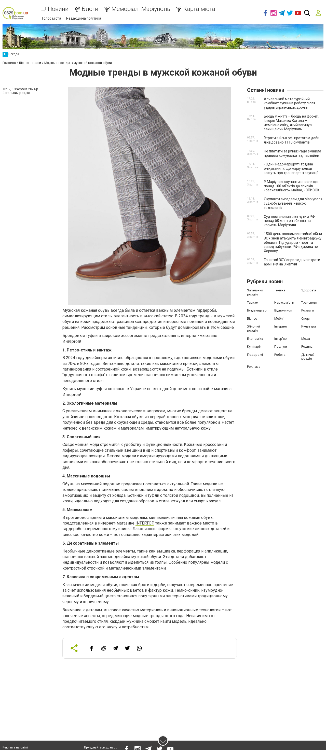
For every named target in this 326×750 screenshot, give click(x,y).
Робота (280, 355)
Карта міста (199, 9)
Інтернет (281, 326)
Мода (305, 339)
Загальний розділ (255, 292)
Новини (58, 9)
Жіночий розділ (253, 328)
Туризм (252, 302)
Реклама (253, 367)
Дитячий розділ (308, 357)
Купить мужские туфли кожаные (94, 388)
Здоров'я (308, 290)
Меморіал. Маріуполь (141, 9)
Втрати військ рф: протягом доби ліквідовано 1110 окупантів (291, 140)
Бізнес (252, 318)
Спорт (306, 318)
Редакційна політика (83, 18)
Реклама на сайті (15, 747)
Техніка (279, 290)
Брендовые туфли (80, 335)
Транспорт (309, 302)
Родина (307, 346)
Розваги (307, 310)
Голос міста (51, 18)
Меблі (278, 318)
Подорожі (255, 355)
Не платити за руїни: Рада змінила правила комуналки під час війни (292, 153)
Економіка (255, 339)
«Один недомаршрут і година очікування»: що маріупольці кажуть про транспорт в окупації (291, 168)
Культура (308, 326)
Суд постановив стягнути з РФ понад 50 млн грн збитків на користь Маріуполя (289, 221)
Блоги (90, 9)
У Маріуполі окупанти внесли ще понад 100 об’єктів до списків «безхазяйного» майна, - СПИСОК (292, 186)
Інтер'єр (280, 339)
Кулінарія (254, 346)
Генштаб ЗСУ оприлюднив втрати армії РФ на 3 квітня (292, 262)
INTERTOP (144, 523)
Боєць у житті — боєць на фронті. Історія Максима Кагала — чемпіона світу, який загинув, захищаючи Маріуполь (291, 122)
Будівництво (257, 310)
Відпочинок (283, 310)
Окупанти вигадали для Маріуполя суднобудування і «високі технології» (293, 203)
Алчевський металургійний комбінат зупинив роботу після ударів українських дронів (289, 103)
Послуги (280, 346)
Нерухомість (284, 302)
